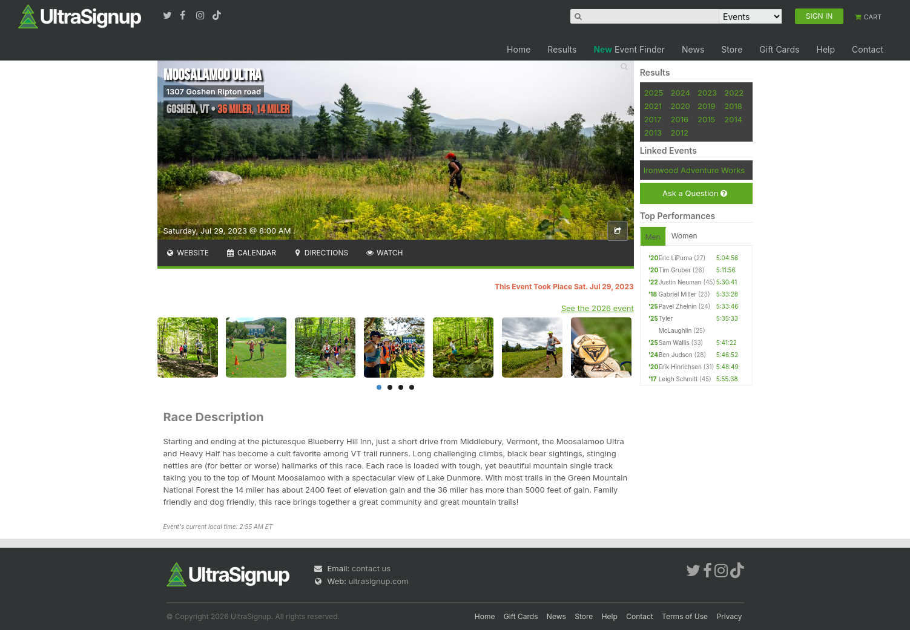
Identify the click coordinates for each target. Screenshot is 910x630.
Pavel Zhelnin (678, 306)
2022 (733, 92)
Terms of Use (685, 616)
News (693, 49)
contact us (371, 568)
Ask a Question (694, 193)
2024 (680, 92)
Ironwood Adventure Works (694, 170)
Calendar (251, 252)
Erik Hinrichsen (680, 366)
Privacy (729, 616)
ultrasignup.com (379, 581)
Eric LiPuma (676, 257)
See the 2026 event (597, 308)
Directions (320, 252)
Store (731, 49)
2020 (680, 106)
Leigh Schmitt (678, 378)
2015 (706, 119)
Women (684, 235)
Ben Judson (676, 354)
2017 (653, 119)
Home (518, 49)
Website (187, 252)
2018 (733, 106)
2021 (653, 106)
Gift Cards (779, 49)
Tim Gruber (675, 270)
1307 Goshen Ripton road (214, 91)
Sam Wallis (674, 342)
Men (653, 236)
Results (561, 49)
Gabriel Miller (677, 294)
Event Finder (629, 49)
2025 (654, 92)
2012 (679, 132)
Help (825, 49)
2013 (653, 132)
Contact (867, 49)
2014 (733, 119)
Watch (384, 252)
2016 (679, 119)
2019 (706, 106)
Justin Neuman (680, 282)
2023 (707, 92)
